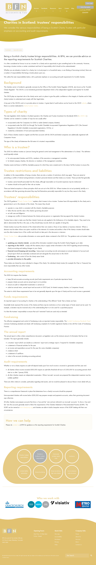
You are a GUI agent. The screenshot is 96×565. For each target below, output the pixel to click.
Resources (53, 9)
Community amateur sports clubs (56, 456)
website (84, 103)
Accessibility (58, 537)
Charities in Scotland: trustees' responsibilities (40, 456)
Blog (72, 8)
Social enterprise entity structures (72, 472)
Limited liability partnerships (24, 472)
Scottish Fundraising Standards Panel (78, 321)
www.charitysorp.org (26, 407)
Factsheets (44, 9)
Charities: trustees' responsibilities (24, 456)
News (60, 9)
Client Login (89, 3)
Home (77, 534)
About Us (29, 9)
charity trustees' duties (31, 106)
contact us (16, 425)
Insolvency (72, 456)
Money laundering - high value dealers (56, 472)
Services (36, 9)
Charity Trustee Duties (25, 201)
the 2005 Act (82, 116)
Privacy (57, 542)
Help (56, 545)
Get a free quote (85, 7)
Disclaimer (57, 539)
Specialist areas (18, 50)
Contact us (67, 10)
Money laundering (40, 472)
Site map (57, 534)
